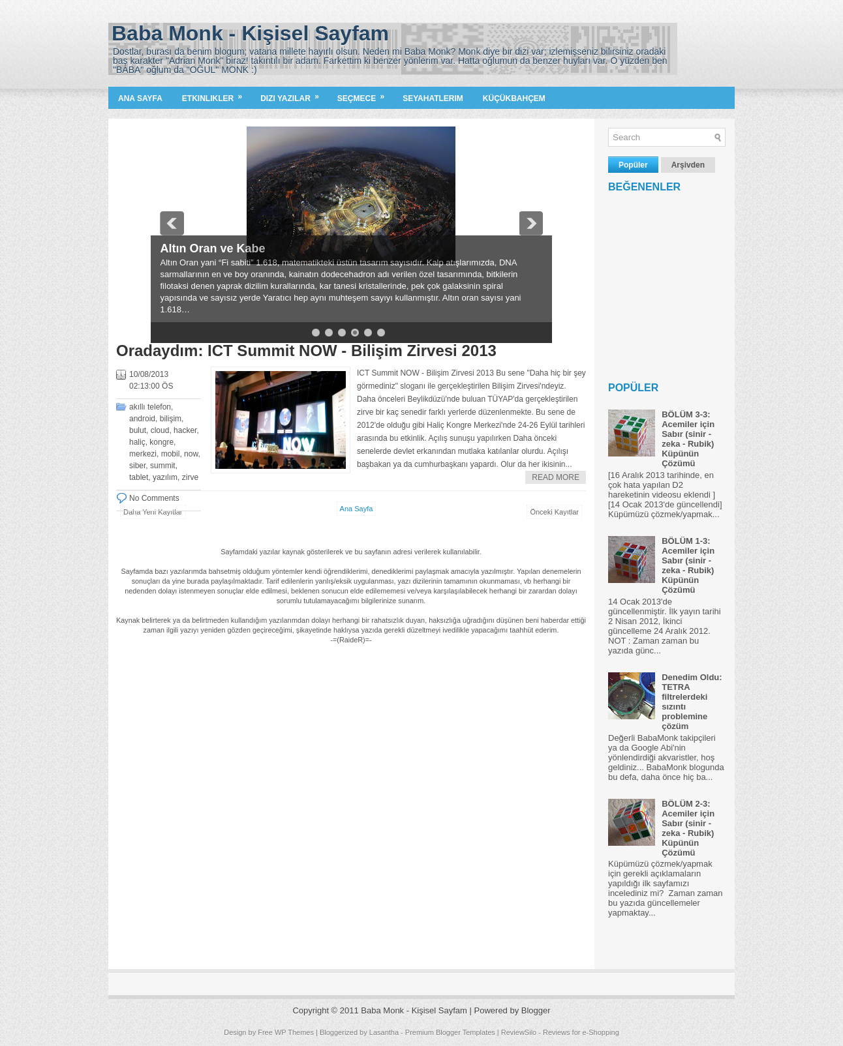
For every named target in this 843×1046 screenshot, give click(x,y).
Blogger (536, 1010)
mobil (170, 453)
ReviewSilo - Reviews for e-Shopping (560, 1032)
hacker (185, 430)
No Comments (154, 498)
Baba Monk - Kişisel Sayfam (250, 33)
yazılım (165, 477)
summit (163, 465)
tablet (138, 477)
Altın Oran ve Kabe (213, 248)
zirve (190, 477)
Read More (555, 477)
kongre (161, 442)
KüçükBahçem (514, 98)
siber (137, 465)
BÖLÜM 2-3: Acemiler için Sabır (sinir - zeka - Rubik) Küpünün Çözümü (688, 828)
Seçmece (365, 95)
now (191, 453)
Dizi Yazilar (294, 95)
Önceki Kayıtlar (554, 512)
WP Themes (294, 1032)
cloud (160, 430)
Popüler (633, 165)
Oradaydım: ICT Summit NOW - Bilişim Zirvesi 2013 (306, 351)
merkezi (143, 453)
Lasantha (384, 1032)
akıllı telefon (150, 406)
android (142, 418)
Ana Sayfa (140, 98)
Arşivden (688, 165)
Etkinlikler (216, 95)
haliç (137, 442)
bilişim (170, 418)
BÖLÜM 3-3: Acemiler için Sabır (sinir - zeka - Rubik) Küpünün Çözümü (688, 439)
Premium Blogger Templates (450, 1032)
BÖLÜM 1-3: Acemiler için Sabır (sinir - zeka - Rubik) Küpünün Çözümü (688, 565)
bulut (137, 430)
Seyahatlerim (433, 98)
